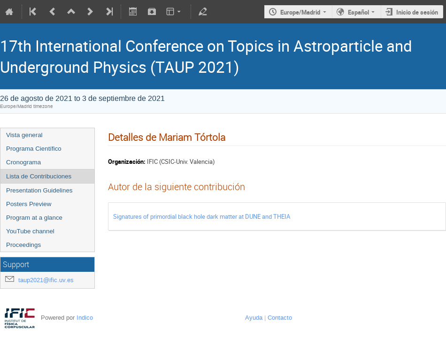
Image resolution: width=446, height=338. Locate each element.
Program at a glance (34, 217)
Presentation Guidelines (39, 190)
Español (358, 12)
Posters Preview (28, 203)
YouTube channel (30, 231)
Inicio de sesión (417, 12)
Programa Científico (34, 148)
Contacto (280, 318)
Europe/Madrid (300, 12)
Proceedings (23, 244)
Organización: (127, 161)
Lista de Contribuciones (38, 176)
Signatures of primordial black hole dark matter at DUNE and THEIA (201, 216)
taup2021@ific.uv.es (46, 280)
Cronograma (23, 162)
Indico (85, 318)
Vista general (24, 134)
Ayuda (253, 318)
